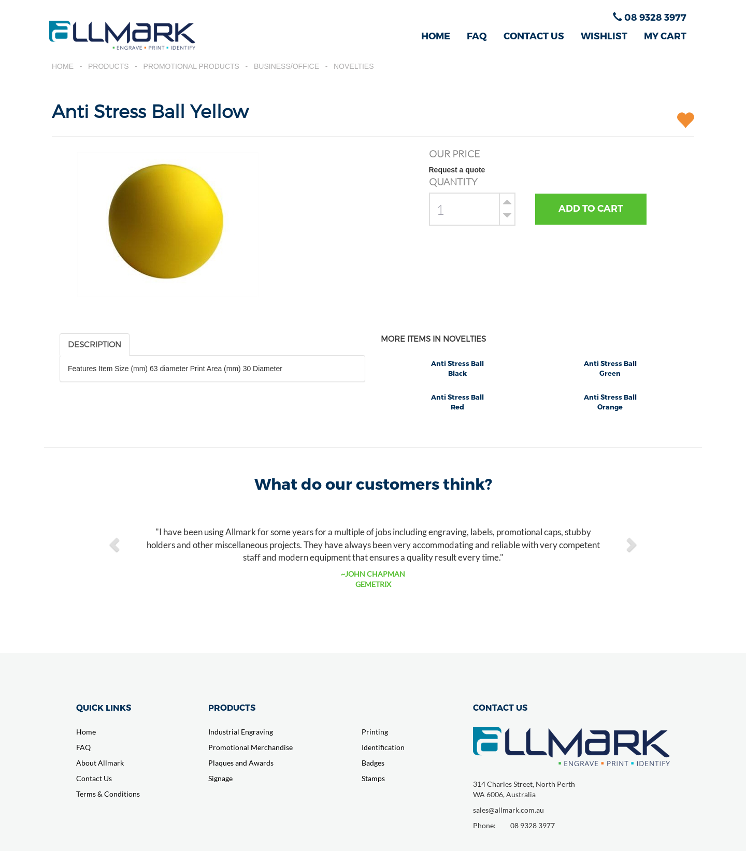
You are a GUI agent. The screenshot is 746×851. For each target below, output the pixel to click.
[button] (115, 544)
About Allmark (100, 762)
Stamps (373, 778)
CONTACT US (534, 35)
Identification (383, 747)
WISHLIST (604, 35)
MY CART (665, 35)
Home (63, 66)
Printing (375, 731)
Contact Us (94, 778)
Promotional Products (191, 66)
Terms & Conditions (108, 793)
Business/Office (286, 66)
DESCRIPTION (94, 344)
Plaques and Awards (241, 762)
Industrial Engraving (240, 731)
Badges (373, 762)
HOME (435, 35)
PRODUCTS (231, 707)
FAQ (477, 35)
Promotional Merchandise (250, 747)
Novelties (354, 66)
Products (108, 66)
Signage (220, 778)
